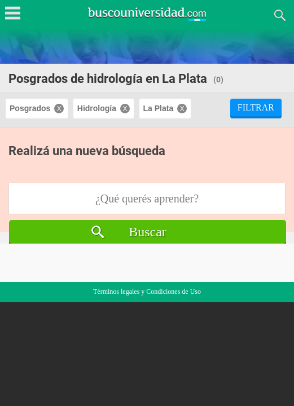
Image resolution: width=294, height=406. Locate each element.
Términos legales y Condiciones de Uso (147, 291)
